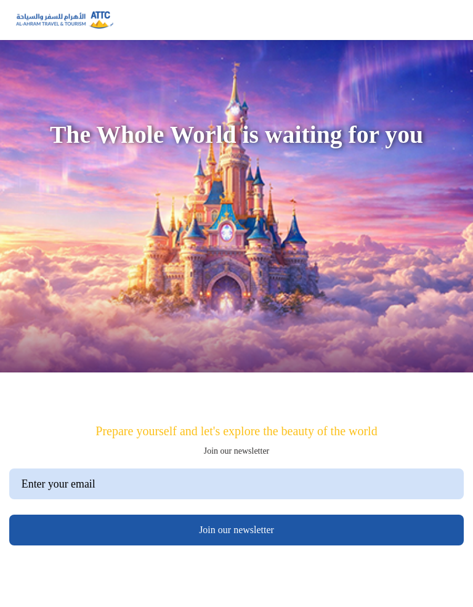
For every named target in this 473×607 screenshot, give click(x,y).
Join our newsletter (236, 530)
